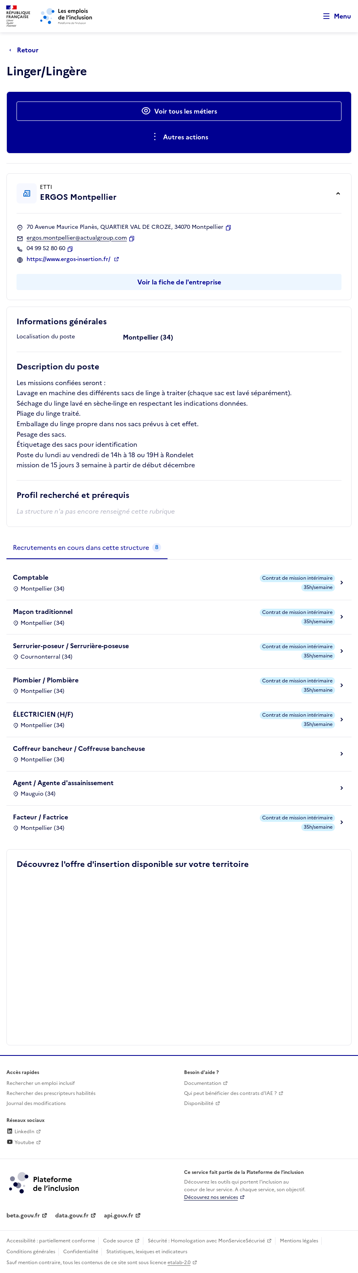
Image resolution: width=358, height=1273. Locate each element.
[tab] (87, 548)
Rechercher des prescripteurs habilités (50, 1093)
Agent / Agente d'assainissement (63, 783)
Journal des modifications (36, 1103)
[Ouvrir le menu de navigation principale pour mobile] (333, 16)
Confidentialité (80, 1251)
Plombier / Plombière (46, 680)
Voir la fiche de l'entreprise (179, 282)
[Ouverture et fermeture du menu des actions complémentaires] (179, 137)
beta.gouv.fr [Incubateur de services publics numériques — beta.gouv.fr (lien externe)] (23, 1215)
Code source (118, 1240)
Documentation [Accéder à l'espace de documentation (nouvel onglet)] (202, 1083)
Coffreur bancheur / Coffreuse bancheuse (79, 748)
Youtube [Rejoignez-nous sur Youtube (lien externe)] (20, 1142)
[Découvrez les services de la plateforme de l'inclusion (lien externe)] (44, 1182)
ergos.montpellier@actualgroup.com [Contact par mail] (77, 238)
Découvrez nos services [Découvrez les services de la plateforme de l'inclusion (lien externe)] (211, 1197)
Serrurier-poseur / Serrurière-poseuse (71, 646)
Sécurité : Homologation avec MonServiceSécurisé (206, 1240)
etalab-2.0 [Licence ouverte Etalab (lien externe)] (179, 1262)
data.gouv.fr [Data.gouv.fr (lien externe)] (72, 1215)
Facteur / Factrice (40, 817)
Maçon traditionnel (42, 611)
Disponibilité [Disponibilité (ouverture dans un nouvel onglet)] (198, 1103)
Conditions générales (30, 1251)
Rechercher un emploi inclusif (40, 1083)
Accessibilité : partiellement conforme (50, 1240)
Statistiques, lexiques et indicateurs (146, 1251)
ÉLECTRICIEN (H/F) (43, 714)
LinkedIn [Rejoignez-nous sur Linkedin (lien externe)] (20, 1131)
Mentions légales (299, 1240)
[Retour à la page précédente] (26, 50)
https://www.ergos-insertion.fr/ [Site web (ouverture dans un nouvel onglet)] (69, 259)
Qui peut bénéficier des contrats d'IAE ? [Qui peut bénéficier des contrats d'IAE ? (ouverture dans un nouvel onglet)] (230, 1093)
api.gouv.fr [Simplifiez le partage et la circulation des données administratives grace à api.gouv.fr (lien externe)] (118, 1215)
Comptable (30, 577)
